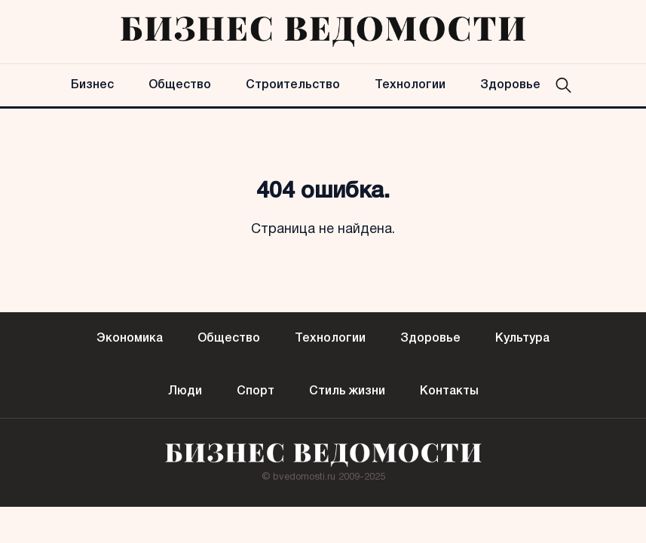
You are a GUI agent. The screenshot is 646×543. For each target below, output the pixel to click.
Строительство (293, 85)
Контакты (449, 391)
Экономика (129, 338)
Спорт (255, 391)
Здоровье (510, 85)
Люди (185, 391)
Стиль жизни (347, 391)
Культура (522, 338)
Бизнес (92, 85)
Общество (179, 85)
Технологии (410, 85)
